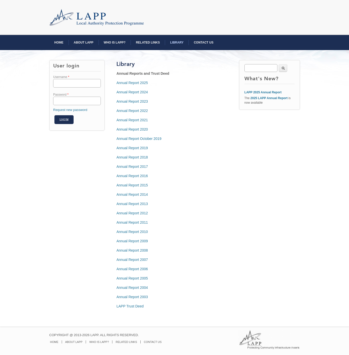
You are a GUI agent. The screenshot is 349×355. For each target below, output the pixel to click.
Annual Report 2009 (132, 241)
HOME (59, 42)
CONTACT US (203, 42)
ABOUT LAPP (83, 42)
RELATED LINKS (148, 42)
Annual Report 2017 (132, 167)
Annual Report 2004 (132, 288)
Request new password (70, 110)
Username (61, 76)
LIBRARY (176, 42)
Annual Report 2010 (132, 232)
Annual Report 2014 (132, 194)
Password (61, 94)
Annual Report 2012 (132, 213)
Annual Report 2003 (132, 297)
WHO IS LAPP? (115, 42)
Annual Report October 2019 (138, 139)
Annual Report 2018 (132, 157)
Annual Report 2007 (132, 260)
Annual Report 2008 (132, 250)
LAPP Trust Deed (130, 306)
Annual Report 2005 (132, 278)
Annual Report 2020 (132, 129)
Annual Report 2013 (132, 204)
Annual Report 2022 (132, 111)
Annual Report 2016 (132, 176)
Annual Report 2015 (132, 185)
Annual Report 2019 (132, 148)
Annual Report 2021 (132, 120)
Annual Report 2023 (132, 101)
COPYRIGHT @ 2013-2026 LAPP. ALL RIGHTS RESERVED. (94, 335)
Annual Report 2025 (132, 83)
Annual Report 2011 (132, 222)
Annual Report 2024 (132, 92)
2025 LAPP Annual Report (269, 98)
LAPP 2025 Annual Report (262, 92)
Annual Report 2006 (132, 269)
